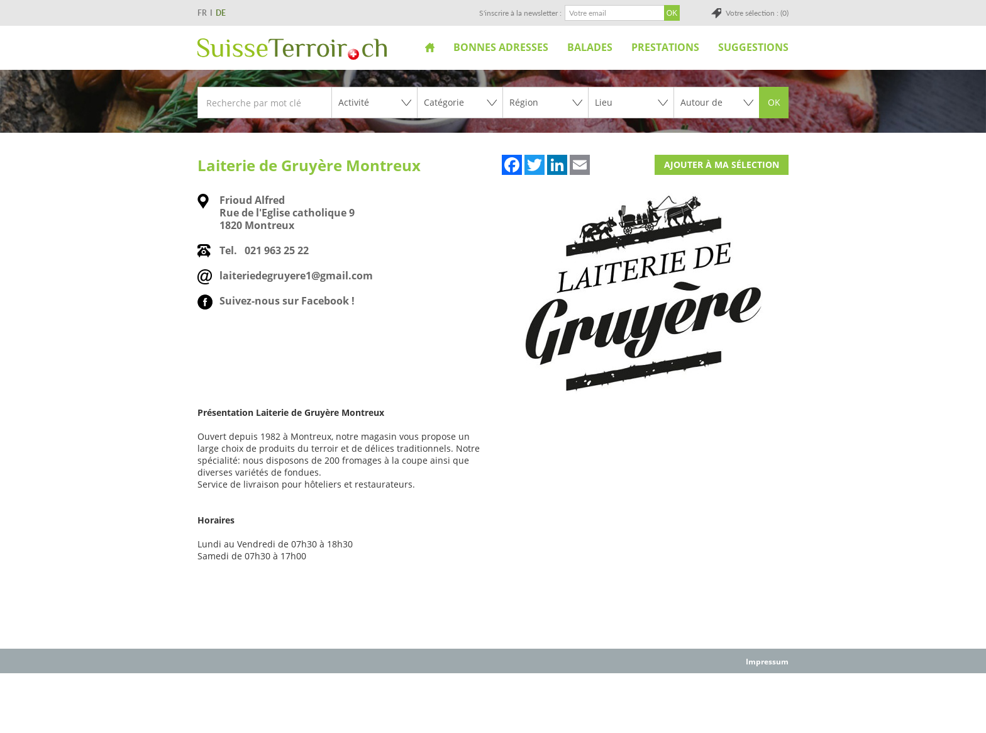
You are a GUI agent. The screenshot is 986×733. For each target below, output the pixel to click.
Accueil (430, 47)
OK (774, 102)
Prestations (665, 47)
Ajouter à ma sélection (721, 165)
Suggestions (753, 47)
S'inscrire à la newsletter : (520, 13)
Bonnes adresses (500, 47)
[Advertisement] (493, 702)
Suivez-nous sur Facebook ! (287, 301)
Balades (589, 47)
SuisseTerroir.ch (292, 49)
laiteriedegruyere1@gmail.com (296, 276)
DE (221, 13)
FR (202, 13)
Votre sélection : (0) (757, 13)
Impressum (767, 661)
